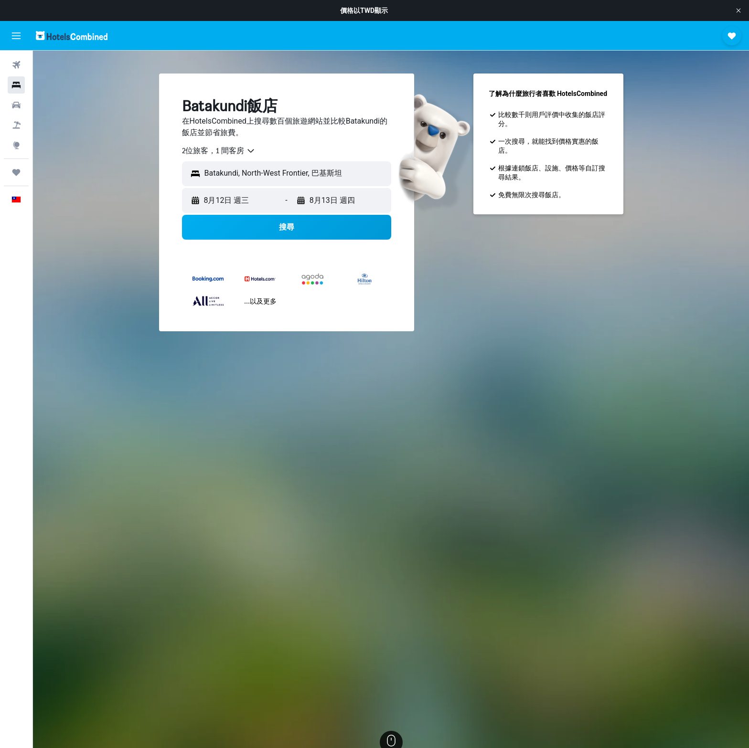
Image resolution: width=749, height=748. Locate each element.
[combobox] (219, 151)
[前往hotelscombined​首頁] (71, 35)
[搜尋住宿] (16, 85)
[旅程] (16, 172)
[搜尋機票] (16, 64)
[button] (738, 10)
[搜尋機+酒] (16, 125)
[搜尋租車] (16, 105)
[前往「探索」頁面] (16, 145)
